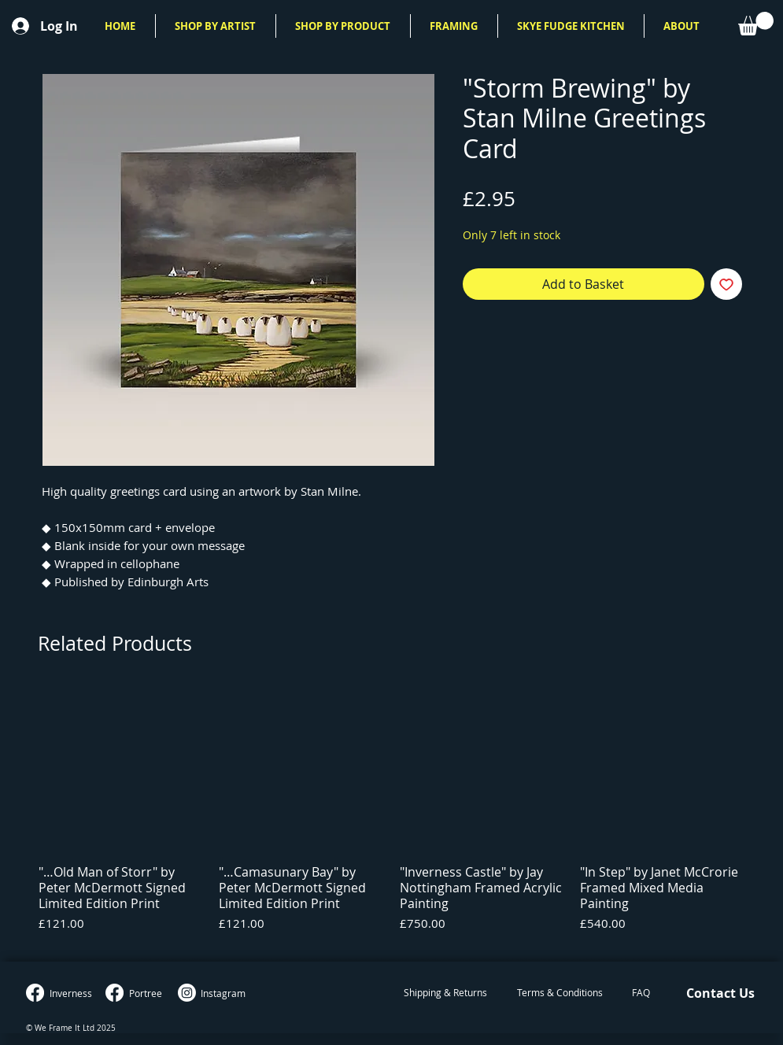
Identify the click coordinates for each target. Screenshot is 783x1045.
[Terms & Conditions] (560, 993)
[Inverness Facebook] (35, 993)
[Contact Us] (721, 993)
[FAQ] (641, 993)
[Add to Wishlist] (726, 284)
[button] (215, 26)
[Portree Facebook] (114, 993)
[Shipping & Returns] (445, 993)
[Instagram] (187, 993)
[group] (391, 816)
